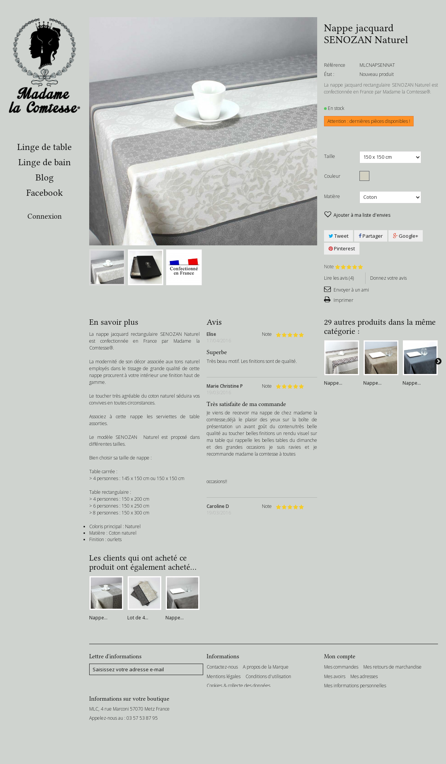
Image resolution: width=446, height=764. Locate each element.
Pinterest (342, 248)
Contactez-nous (222, 667)
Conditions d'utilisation (268, 677)
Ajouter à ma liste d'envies (361, 215)
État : (329, 74)
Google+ (405, 235)
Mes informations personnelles (355, 686)
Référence (334, 65)
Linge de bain (44, 162)
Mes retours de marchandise (392, 667)
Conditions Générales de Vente (238, 695)
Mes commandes (341, 667)
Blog (44, 177)
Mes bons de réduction (347, 695)
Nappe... (333, 383)
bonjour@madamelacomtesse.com (140, 743)
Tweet (338, 235)
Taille (330, 156)
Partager (371, 235)
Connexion (44, 216)
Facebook (44, 192)
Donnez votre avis (388, 278)
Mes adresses (364, 677)
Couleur (333, 176)
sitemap (283, 695)
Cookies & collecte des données (238, 686)
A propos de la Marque (266, 667)
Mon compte (339, 656)
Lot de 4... (137, 617)
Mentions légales (224, 677)
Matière (332, 196)
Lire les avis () (339, 278)
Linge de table (44, 147)
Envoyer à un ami (350, 290)
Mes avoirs (334, 677)
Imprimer (342, 300)
